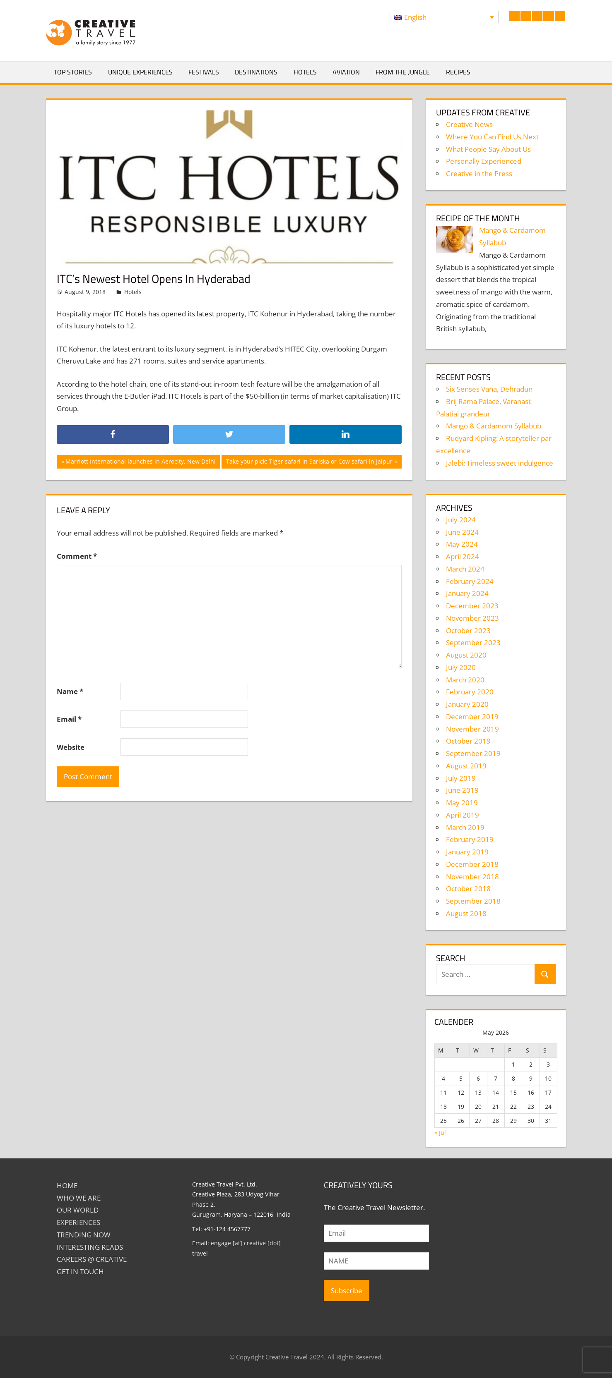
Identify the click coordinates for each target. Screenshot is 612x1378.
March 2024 (465, 569)
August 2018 (466, 913)
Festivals (203, 72)
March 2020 (465, 679)
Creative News (469, 124)
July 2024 (461, 519)
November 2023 (472, 618)
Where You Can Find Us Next (492, 136)
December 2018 (472, 864)
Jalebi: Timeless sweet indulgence (499, 463)
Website (70, 747)
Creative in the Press (479, 173)
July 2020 (461, 667)
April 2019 (462, 815)
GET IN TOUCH (80, 1271)
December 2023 (472, 605)
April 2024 (462, 556)
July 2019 (461, 778)
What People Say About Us (488, 149)
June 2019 (462, 790)
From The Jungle (403, 72)
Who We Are (79, 1198)
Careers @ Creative (92, 1259)
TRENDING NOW (84, 1234)
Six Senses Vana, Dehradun (489, 389)
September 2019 (473, 753)
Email (69, 719)
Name (70, 691)
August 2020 (466, 655)
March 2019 (465, 827)
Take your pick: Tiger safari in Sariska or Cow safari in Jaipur (309, 462)
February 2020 (470, 691)
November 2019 (472, 729)
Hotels (305, 72)
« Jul (440, 1132)
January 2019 (467, 851)
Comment (77, 556)
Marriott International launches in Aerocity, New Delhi (140, 462)
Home (67, 1185)
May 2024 (462, 544)
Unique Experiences (140, 72)
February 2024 (470, 581)
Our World (78, 1210)
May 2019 (462, 802)
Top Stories (73, 72)
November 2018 (472, 876)
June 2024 (462, 532)
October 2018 (468, 888)
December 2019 (472, 716)
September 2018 (473, 901)
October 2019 (468, 741)
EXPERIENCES (78, 1222)
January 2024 (467, 593)
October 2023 (468, 630)
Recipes (458, 72)
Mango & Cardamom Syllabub (493, 426)
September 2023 (473, 642)
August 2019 (466, 765)
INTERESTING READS (90, 1247)
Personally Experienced (483, 161)
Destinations (256, 72)
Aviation (346, 72)
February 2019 (470, 839)
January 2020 (467, 704)
